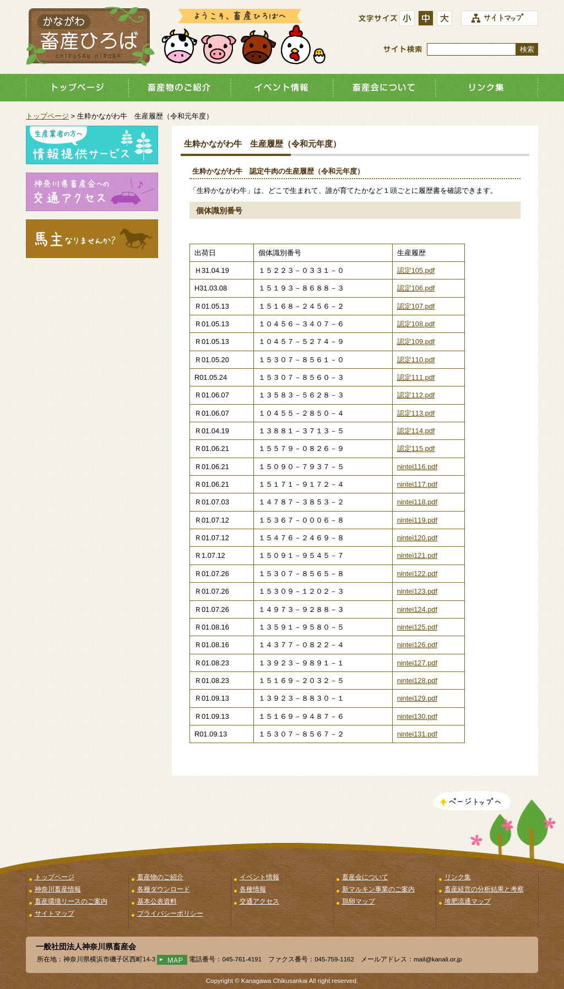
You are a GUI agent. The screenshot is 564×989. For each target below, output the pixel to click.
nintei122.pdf (417, 573)
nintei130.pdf (417, 716)
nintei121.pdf (417, 555)
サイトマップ (54, 913)
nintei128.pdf (417, 680)
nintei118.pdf (417, 502)
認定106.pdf (416, 288)
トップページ (77, 87)
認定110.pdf (416, 360)
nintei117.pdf (417, 484)
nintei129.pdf (417, 698)
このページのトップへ (472, 802)
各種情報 (253, 889)
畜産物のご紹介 (179, 87)
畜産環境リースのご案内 (71, 901)
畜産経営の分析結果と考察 (484, 889)
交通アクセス (259, 901)
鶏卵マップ (358, 901)
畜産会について (384, 87)
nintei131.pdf (417, 734)
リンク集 (487, 87)
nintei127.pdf (417, 663)
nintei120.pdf (417, 538)
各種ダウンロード (163, 889)
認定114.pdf (416, 431)
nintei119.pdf (417, 520)
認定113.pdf (416, 413)
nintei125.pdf (417, 627)
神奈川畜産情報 (58, 889)
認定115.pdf (416, 448)
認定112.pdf (416, 395)
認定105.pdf (416, 270)
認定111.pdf (416, 377)
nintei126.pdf (417, 645)
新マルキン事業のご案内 (378, 889)
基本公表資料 (157, 901)
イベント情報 (282, 87)
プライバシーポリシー (170, 913)
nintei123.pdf (417, 591)
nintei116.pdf (417, 467)
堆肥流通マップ (467, 901)
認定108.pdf (416, 324)
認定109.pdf (416, 341)
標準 (427, 18)
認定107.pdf (416, 306)
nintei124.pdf (417, 609)
